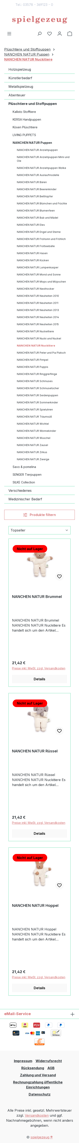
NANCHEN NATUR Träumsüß (34, 416)
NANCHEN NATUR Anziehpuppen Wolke (41, 167)
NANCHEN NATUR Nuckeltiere (35, 331)
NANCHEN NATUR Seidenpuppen (37, 395)
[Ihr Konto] (60, 33)
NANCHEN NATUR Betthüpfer (35, 196)
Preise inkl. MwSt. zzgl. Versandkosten (38, 668)
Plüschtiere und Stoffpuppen (32, 104)
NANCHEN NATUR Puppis (32, 366)
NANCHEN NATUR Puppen (32, 142)
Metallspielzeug (20, 86)
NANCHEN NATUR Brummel (37, 596)
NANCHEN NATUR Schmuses (35, 381)
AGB (51, 1068)
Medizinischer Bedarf (25, 499)
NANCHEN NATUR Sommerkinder (37, 402)
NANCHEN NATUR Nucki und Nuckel (39, 338)
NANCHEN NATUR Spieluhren (35, 409)
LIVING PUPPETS (24, 135)
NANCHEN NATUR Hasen (32, 253)
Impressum (23, 1061)
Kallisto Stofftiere (24, 111)
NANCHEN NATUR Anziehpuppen (37, 150)
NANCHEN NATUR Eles (31, 224)
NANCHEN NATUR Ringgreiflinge (37, 374)
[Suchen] (39, 33)
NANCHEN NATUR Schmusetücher (38, 388)
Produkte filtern (39, 515)
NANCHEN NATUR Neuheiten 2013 (38, 310)
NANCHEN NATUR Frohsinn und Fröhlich (41, 239)
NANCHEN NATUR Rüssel (35, 751)
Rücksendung (32, 1068)
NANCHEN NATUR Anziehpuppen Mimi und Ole (43, 158)
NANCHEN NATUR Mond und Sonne (39, 274)
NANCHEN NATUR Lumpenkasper (37, 267)
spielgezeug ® (42, 1137)
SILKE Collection (24, 482)
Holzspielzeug (19, 69)
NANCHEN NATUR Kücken (33, 260)
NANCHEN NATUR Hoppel (35, 905)
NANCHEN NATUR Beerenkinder (36, 189)
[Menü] (9, 33)
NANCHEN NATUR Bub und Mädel (37, 217)
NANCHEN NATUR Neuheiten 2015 (38, 324)
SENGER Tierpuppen (27, 474)
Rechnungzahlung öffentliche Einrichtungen (38, 1084)
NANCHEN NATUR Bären (32, 182)
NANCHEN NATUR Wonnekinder (36, 430)
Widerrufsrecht (49, 1061)
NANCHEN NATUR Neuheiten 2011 (37, 303)
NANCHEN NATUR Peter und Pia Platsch (41, 352)
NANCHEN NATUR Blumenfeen (36, 210)
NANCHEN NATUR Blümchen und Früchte (42, 203)
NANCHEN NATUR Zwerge (33, 459)
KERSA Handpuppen (27, 119)
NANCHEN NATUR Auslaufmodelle (38, 175)
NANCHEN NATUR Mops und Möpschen (41, 281)
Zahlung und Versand (38, 1075)
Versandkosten (37, 1115)
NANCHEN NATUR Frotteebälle (36, 246)
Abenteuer (16, 95)
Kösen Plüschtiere (25, 127)
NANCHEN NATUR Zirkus (32, 452)
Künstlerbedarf (20, 78)
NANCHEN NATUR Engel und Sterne (39, 231)
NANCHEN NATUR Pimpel (32, 359)
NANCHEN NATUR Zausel (32, 445)
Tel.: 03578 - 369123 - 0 (34, 5)
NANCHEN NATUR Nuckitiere (36, 345)
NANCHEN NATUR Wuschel (33, 438)
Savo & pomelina (24, 467)
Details (39, 679)
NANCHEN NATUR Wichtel (33, 423)
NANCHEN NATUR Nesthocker (35, 288)
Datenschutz (40, 1094)
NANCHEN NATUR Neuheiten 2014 (38, 317)
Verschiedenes (20, 490)
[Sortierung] (39, 530)
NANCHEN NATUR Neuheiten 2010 (38, 295)
